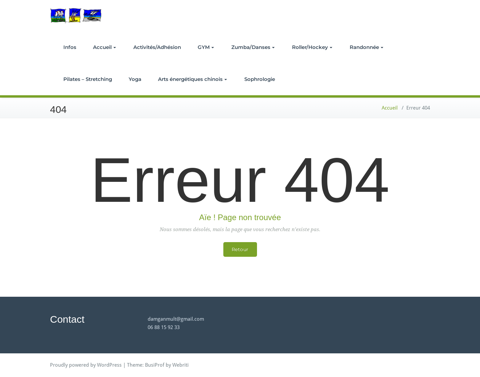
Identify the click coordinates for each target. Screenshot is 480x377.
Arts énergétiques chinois (192, 79)
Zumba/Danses (253, 47)
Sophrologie (259, 79)
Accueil (104, 47)
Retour (240, 249)
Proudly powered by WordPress (86, 365)
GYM (206, 47)
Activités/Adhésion (157, 47)
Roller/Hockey (312, 47)
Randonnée (366, 47)
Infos (69, 47)
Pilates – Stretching (87, 79)
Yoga (135, 79)
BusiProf (154, 365)
